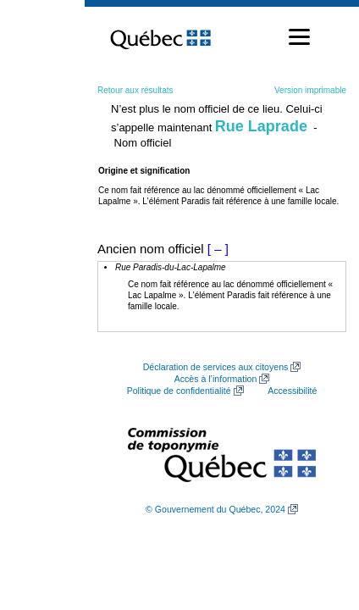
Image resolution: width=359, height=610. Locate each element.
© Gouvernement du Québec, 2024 (215, 509)
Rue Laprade (261, 126)
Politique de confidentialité (179, 390)
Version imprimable (310, 90)
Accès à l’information (215, 379)
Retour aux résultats (135, 90)
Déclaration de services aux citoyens (216, 367)
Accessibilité (292, 390)
